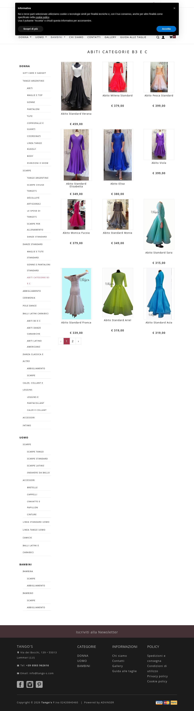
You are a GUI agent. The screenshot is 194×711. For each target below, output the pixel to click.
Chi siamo (119, 656)
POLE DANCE (30, 305)
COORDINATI (34, 136)
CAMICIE (27, 537)
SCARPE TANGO (35, 451)
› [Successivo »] (78, 341)
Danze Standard (37, 236)
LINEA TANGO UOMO (34, 529)
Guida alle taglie (124, 671)
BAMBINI (25, 564)
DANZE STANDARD (33, 244)
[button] (174, 8)
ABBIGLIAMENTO (36, 585)
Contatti (118, 661)
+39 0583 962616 (37, 665)
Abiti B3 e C (34, 321)
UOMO (23, 437)
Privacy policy (157, 676)
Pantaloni (33, 109)
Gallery (117, 666)
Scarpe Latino (35, 465)
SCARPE (27, 170)
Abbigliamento (36, 368)
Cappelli (32, 494)
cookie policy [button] (42, 17)
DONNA (24, 66)
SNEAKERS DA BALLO (38, 472)
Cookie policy (157, 681)
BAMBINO (28, 593)
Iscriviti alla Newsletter (97, 632)
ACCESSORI (29, 417)
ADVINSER (107, 702)
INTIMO (27, 425)
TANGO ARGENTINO (33, 80)
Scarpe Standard (37, 458)
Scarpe (31, 375)
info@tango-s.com (41, 673)
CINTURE (32, 514)
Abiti (30, 88)
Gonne (31, 102)
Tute (30, 116)
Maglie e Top (35, 95)
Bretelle (32, 487)
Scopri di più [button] (30, 28)
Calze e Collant (37, 410)
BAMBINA (28, 571)
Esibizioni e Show (37, 163)
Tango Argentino (37, 178)
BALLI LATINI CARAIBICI (36, 313)
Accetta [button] (166, 28)
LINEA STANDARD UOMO (36, 522)
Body (30, 156)
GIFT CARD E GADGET (34, 73)
